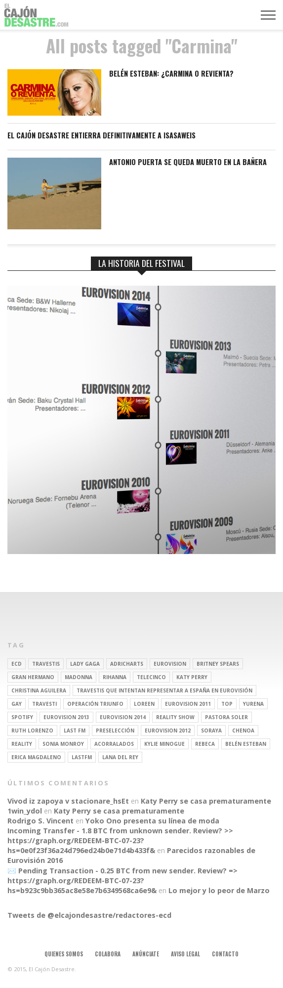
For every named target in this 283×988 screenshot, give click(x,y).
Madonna (78, 677)
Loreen (144, 703)
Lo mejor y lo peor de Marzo (219, 890)
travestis (46, 663)
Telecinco (151, 677)
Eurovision (170, 663)
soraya (211, 730)
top (227, 703)
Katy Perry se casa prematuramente (206, 801)
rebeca (205, 743)
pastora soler (226, 717)
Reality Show (175, 717)
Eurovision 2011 (188, 703)
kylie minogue (164, 743)
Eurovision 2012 (168, 730)
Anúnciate (145, 954)
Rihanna (114, 677)
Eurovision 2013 (66, 717)
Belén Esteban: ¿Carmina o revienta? (171, 74)
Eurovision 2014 (123, 717)
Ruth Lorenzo (32, 730)
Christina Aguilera (38, 690)
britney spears (218, 663)
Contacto (225, 954)
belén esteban (245, 743)
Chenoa (243, 730)
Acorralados (114, 743)
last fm (74, 730)
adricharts (126, 663)
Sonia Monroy (63, 743)
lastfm (82, 757)
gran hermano (32, 677)
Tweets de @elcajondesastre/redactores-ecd (89, 915)
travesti (44, 703)
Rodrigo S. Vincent (40, 820)
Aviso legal (185, 954)
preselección (115, 730)
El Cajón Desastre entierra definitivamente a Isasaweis (101, 135)
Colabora (108, 954)
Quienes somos (63, 954)
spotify (22, 717)
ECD (16, 663)
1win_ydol (24, 811)
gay (16, 703)
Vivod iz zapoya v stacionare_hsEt (68, 801)
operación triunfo (95, 703)
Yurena (253, 703)
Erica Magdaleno (36, 757)
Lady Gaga (85, 663)
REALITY (21, 743)
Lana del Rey (120, 757)
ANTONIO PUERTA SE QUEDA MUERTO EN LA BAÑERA (188, 162)
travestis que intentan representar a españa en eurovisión (164, 690)
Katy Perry (191, 677)
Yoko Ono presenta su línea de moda (152, 820)
